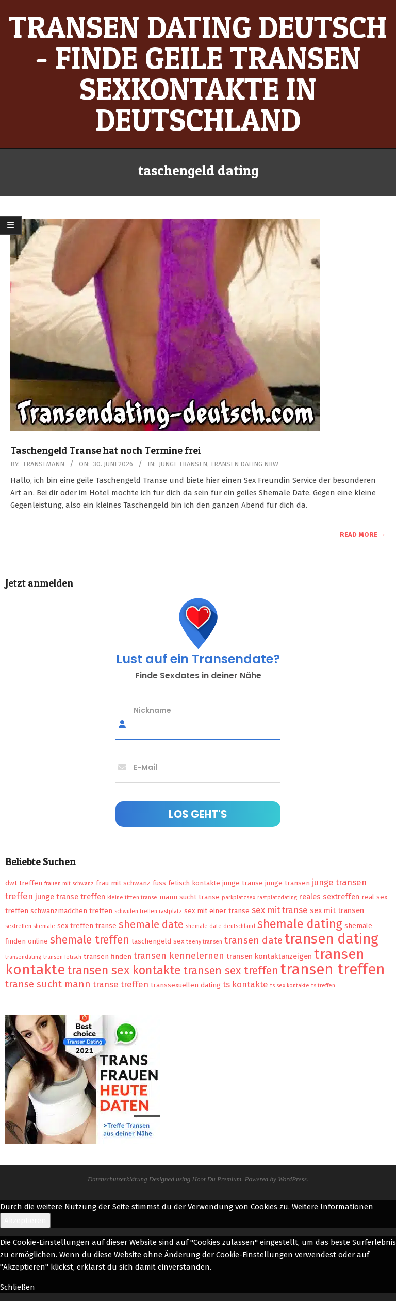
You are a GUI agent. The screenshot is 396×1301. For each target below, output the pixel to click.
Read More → (363, 535)
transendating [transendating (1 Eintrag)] (23, 957)
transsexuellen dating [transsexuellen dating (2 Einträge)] (186, 985)
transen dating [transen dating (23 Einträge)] (331, 939)
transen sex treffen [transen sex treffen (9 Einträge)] (230, 971)
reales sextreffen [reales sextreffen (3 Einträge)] (329, 896)
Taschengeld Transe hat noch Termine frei (105, 451)
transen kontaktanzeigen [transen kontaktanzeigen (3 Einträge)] (269, 956)
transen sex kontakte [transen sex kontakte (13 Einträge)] (124, 970)
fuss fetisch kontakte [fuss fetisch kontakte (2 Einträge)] (186, 883)
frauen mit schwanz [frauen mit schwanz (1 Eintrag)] (69, 883)
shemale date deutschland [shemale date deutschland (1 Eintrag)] (220, 926)
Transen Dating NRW (244, 464)
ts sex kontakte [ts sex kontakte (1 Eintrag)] (289, 985)
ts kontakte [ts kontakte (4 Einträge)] (245, 984)
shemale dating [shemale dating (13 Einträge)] (299, 924)
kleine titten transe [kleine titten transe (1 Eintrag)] (132, 897)
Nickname (152, 710)
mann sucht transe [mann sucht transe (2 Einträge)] (189, 896)
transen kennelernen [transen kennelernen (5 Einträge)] (179, 956)
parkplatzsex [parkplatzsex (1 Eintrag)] (238, 897)
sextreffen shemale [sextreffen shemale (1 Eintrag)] (30, 926)
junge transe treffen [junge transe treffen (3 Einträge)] (70, 896)
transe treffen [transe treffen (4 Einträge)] (120, 984)
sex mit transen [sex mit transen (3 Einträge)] (337, 910)
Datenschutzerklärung (117, 1179)
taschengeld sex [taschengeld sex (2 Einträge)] (157, 941)
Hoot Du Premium (217, 1179)
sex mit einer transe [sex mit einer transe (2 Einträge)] (217, 910)
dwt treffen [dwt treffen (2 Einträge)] (23, 883)
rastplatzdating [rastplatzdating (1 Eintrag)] (277, 897)
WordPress (292, 1179)
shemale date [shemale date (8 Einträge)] (151, 924)
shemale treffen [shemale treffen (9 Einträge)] (89, 940)
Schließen (17, 1287)
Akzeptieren (25, 1220)
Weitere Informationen (332, 1206)
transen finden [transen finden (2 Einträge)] (107, 956)
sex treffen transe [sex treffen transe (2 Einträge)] (87, 925)
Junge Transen (183, 464)
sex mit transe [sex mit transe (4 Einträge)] (280, 910)
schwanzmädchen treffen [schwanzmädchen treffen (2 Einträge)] (71, 910)
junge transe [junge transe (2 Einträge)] (242, 883)
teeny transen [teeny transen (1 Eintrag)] (204, 941)
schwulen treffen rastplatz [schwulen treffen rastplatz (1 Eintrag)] (148, 911)
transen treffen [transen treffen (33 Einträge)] (332, 970)
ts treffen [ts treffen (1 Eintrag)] (323, 985)
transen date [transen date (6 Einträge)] (253, 940)
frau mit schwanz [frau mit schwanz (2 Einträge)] (123, 883)
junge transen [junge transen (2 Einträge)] (287, 883)
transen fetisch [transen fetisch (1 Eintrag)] (62, 957)
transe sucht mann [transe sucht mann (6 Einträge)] (48, 984)
